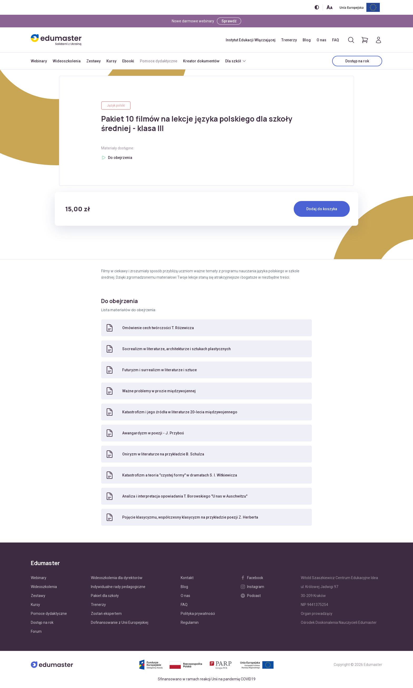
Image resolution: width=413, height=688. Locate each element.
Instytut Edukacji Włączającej (251, 40)
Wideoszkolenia (67, 61)
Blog (307, 40)
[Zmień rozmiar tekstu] (329, 7)
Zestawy (93, 61)
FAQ (335, 40)
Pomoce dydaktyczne (158, 61)
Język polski (116, 105)
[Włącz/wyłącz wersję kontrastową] (316, 7)
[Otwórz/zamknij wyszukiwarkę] (351, 40)
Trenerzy (289, 40)
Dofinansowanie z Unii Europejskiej (119, 622)
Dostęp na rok (357, 61)
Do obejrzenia (120, 157)
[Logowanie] (378, 40)
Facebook (252, 578)
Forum (36, 631)
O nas (321, 40)
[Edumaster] (56, 40)
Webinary (39, 61)
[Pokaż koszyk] (364, 40)
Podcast (251, 596)
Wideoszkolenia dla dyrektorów (116, 578)
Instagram (252, 587)
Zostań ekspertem (106, 613)
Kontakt (187, 578)
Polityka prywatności (198, 613)
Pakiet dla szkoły (105, 596)
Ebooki (128, 61)
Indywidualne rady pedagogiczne (118, 587)
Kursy (111, 61)
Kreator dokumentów (201, 61)
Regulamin (190, 622)
